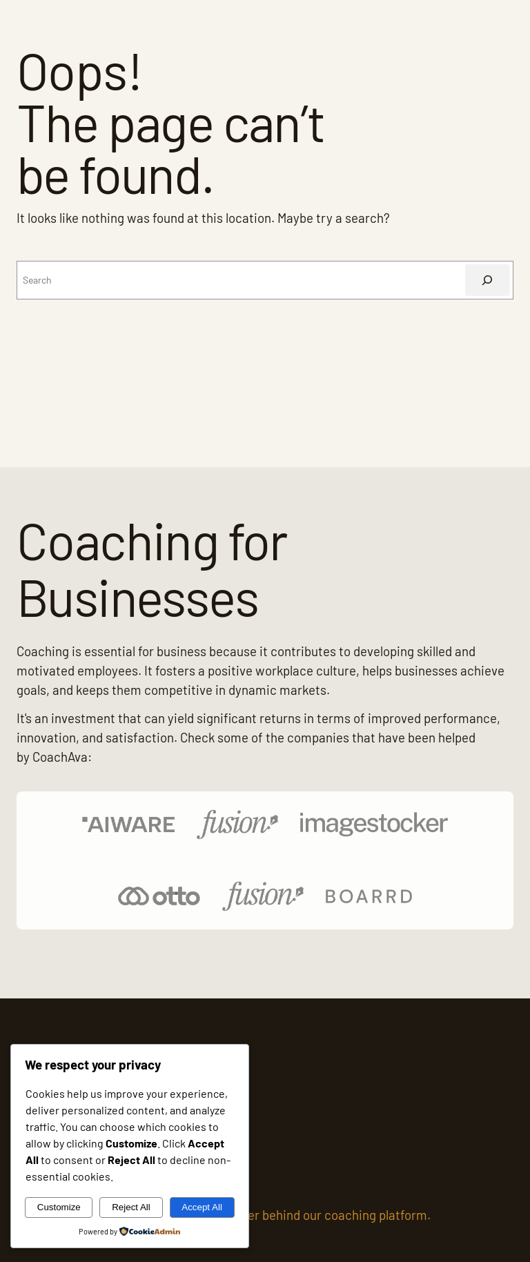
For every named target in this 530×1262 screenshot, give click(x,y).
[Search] (487, 280)
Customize (59, 1207)
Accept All (201, 1207)
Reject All (131, 1207)
